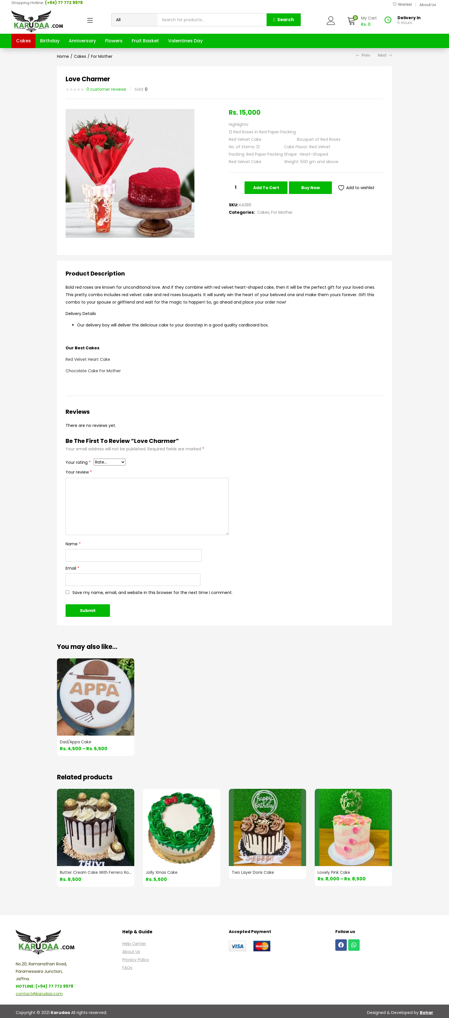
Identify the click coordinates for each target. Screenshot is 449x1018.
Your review (79, 472)
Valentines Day (185, 40)
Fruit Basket (145, 40)
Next (385, 55)
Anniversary (82, 40)
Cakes (23, 40)
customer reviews (106, 89)
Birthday (50, 40)
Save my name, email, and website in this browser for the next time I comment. (152, 592)
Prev (363, 55)
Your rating (78, 462)
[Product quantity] (236, 187)
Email (72, 568)
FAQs (127, 966)
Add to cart (266, 188)
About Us (131, 950)
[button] (362, 21)
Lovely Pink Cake (334, 872)
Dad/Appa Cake (76, 741)
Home (63, 56)
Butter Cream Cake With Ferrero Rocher (99, 872)
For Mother (102, 56)
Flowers (114, 40)
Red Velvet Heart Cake (88, 359)
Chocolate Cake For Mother (93, 371)
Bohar (426, 1011)
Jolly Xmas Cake (162, 872)
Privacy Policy (135, 958)
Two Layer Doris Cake (253, 872)
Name (73, 544)
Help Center (134, 942)
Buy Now (311, 188)
